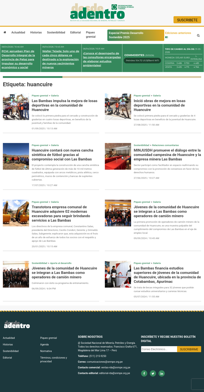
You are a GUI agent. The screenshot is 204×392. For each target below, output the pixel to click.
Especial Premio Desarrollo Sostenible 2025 (126, 35)
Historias (36, 32)
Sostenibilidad (56, 32)
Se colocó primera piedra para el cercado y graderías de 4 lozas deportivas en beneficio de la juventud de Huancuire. (165, 117)
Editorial (75, 32)
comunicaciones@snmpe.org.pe (105, 361)
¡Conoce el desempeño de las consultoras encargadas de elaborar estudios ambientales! (102, 59)
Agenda (44, 344)
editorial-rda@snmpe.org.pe (114, 373)
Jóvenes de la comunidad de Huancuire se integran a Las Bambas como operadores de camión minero (166, 211)
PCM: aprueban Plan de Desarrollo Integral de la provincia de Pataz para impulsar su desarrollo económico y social (18, 59)
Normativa (46, 351)
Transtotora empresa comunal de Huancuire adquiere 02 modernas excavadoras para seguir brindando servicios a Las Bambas (61, 214)
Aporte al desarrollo (61, 263)
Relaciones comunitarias (165, 145)
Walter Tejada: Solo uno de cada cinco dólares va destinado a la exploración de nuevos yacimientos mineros (60, 59)
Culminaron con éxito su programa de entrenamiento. (60, 283)
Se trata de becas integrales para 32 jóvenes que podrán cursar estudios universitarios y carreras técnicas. (164, 289)
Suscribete (187, 20)
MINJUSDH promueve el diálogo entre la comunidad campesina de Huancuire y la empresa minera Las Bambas (167, 154)
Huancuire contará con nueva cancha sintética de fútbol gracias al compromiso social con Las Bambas (62, 154)
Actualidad (18, 32)
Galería (55, 95)
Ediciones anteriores (178, 34)
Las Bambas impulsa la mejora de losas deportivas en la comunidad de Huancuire (64, 105)
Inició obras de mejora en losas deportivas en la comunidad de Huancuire (159, 105)
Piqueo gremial (91, 34)
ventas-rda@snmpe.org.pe (115, 367)
